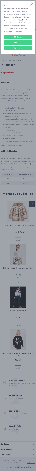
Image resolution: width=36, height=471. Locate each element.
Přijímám (18, 37)
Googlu (21, 20)
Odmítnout (18, 48)
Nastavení (18, 43)
